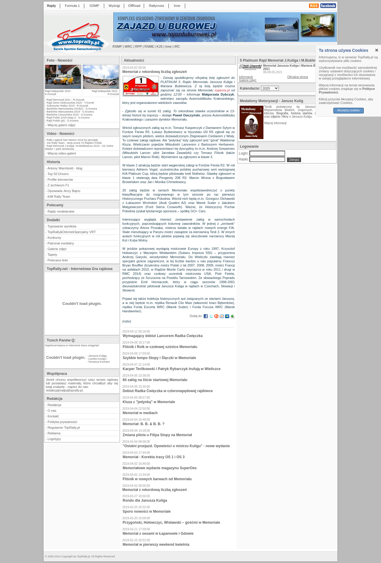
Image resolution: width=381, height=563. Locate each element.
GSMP (94, 5)
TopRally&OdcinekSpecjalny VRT (72, 232)
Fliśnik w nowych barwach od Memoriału (157, 479)
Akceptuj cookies (348, 110)
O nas (52, 410)
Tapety (52, 254)
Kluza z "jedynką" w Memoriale (149, 402)
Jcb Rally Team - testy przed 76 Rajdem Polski (74, 142)
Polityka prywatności (62, 422)
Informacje (246, 77)
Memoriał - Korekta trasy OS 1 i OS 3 (154, 457)
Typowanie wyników (62, 226)
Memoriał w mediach (140, 413)
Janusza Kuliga (97, 355)
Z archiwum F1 (58, 185)
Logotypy (54, 439)
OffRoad (134, 5)
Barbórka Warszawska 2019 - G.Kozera (70, 111)
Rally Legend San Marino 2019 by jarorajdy (72, 139)
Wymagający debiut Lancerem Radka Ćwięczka (163, 336)
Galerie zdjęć (57, 249)
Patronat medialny (61, 243)
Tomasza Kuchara (99, 361)
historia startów (301, 113)
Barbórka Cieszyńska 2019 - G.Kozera (70, 114)
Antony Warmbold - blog (64, 168)
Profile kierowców (60, 179)
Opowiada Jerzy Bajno (64, 191)
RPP (138, 46)
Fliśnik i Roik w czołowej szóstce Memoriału (160, 347)
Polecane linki (58, 260)
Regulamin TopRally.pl (64, 427)
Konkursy (54, 237)
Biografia (282, 113)
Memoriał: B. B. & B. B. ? (144, 424)
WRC (128, 46)
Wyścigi (114, 5)
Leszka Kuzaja (97, 358)
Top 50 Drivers (58, 174)
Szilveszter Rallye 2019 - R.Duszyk (67, 105)
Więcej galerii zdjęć (62, 125)
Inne (177, 5)
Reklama (54, 433)
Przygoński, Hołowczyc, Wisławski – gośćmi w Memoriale (171, 522)
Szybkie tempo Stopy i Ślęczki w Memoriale (159, 358)
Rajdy (51, 5)
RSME (149, 46)
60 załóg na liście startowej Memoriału (155, 380)
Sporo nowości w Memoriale (147, 511)
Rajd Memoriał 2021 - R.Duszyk (66, 99)
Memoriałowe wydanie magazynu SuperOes (160, 468)
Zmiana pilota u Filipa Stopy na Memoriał (157, 435)
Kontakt (53, 416)
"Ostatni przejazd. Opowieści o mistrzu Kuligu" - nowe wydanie (176, 446)
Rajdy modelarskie (61, 211)
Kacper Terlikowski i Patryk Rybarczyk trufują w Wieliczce (172, 369)
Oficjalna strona (297, 77)
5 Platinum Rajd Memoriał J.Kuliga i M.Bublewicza (282, 60)
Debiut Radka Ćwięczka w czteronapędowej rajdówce (168, 391)
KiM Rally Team (59, 196)
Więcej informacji (275, 123)
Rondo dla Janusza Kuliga (145, 500)
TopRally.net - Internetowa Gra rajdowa (80, 269)
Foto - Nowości (59, 60)
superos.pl (222, 90)
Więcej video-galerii (62, 153)
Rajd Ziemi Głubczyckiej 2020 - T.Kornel (70, 102)
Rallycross (156, 5)
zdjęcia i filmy (279, 116)
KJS (160, 46)
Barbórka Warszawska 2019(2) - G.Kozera (72, 108)
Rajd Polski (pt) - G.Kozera (63, 120)
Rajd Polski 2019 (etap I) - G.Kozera (68, 117)
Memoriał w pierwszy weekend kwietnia (156, 544)
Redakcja (54, 405)
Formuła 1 (72, 5)
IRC (177, 46)
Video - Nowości (60, 134)
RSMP (117, 46)
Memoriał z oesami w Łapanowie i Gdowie (158, 533)
